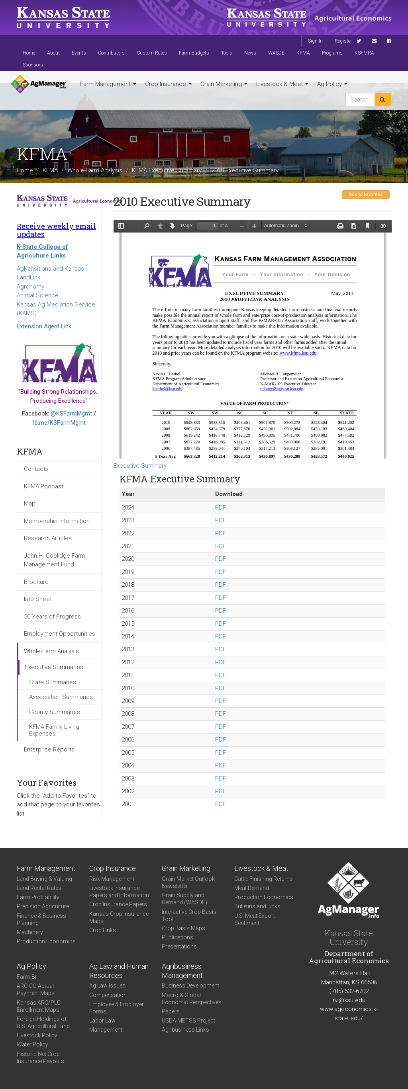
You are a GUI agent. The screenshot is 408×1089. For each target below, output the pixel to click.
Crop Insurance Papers (118, 904)
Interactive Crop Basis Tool (189, 915)
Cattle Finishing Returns (263, 879)
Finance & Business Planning (41, 919)
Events (79, 53)
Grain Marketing (223, 84)
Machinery (30, 932)
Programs (332, 53)
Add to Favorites (365, 194)
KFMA (303, 53)
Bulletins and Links (257, 906)
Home (29, 53)
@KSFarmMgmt (71, 413)
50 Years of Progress (52, 616)
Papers (171, 1011)
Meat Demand (251, 888)
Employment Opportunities (59, 633)
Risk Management (111, 879)
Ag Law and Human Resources (119, 971)
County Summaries (54, 712)
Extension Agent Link (44, 326)
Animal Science (38, 295)
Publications (177, 937)
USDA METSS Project (188, 1020)
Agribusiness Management (182, 971)
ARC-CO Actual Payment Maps (36, 989)
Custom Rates (152, 53)
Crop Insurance (168, 84)
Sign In (315, 41)
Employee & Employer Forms (116, 1008)
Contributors (111, 53)
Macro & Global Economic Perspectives (192, 998)
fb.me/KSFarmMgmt (59, 422)
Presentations (179, 946)
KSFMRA (364, 53)
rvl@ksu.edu (349, 1000)
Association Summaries (61, 697)
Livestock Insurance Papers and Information (119, 891)
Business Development (190, 985)
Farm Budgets (194, 53)
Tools (226, 53)
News (250, 53)
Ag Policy (332, 84)
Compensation (108, 995)
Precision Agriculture (43, 906)
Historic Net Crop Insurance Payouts (40, 1057)
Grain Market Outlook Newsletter (188, 882)
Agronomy (30, 286)
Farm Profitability (38, 897)
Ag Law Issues (107, 985)
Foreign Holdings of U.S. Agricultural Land (43, 1022)
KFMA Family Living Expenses (54, 730)
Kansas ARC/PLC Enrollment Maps (39, 1006)
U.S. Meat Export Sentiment (254, 919)
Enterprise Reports (49, 749)
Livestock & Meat (282, 84)
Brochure (36, 581)
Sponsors (33, 65)
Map (29, 503)
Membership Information (57, 521)
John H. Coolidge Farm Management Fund (54, 560)
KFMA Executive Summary (167, 170)
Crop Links (102, 930)
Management (105, 1030)
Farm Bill (28, 977)
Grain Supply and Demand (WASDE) (184, 899)
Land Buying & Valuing (44, 879)
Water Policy (32, 1044)
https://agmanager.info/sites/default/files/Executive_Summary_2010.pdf (253, 339)
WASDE (276, 53)
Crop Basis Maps (183, 928)
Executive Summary (140, 465)
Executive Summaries (54, 667)
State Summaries (52, 682)
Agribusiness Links (185, 1030)
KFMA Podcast (43, 486)
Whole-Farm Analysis (94, 170)
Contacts (36, 468)
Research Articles (48, 538)
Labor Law (102, 1020)
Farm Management (108, 84)
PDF (220, 507)
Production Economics (46, 941)
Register (343, 41)
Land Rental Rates (39, 888)
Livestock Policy (37, 1035)
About (53, 53)
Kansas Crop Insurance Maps (119, 917)
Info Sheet (38, 599)
